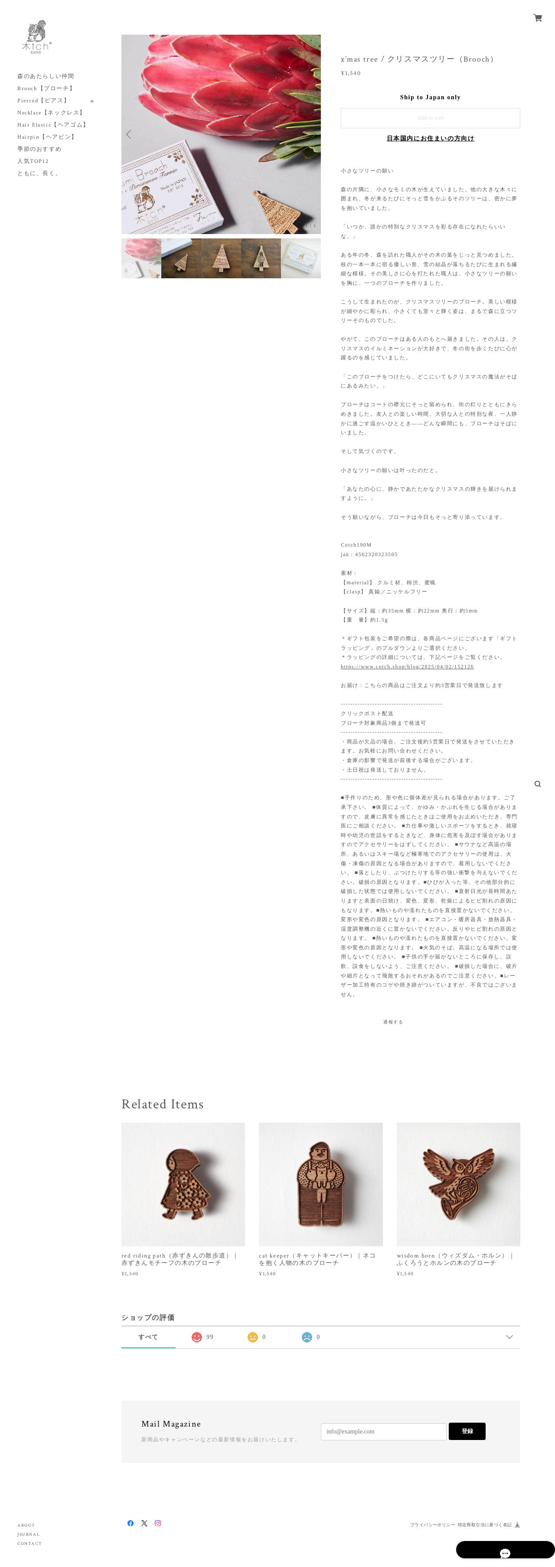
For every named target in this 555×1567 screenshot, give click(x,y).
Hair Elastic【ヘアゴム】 (53, 125)
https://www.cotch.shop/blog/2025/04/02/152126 (407, 667)
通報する (393, 1022)
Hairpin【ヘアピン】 (47, 137)
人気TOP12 (33, 161)
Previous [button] (130, 134)
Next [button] (312, 134)
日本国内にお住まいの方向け (431, 138)
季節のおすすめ (39, 149)
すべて (148, 1337)
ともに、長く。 (39, 173)
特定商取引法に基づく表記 (485, 1524)
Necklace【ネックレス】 (51, 113)
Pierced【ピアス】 (43, 101)
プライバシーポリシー (432, 1524)
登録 (467, 1431)
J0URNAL (28, 1535)
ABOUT (26, 1525)
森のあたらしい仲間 (45, 76)
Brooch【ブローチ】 (46, 88)
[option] (221, 134)
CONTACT (29, 1544)
